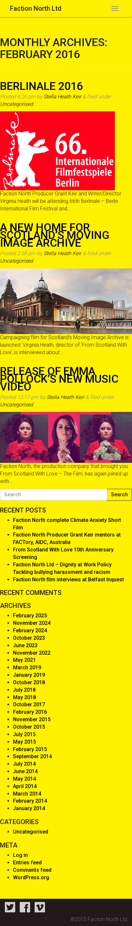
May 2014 (24, 779)
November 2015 (31, 719)
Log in (20, 855)
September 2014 (32, 756)
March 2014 (27, 794)
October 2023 (29, 638)
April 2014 (25, 786)
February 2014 (30, 801)
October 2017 (29, 704)
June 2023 (25, 645)
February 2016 (30, 712)
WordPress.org (31, 877)
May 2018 (24, 697)
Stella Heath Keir (62, 96)
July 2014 (24, 764)
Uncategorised (16, 104)
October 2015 (29, 727)
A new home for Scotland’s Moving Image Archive (54, 235)
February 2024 (30, 630)
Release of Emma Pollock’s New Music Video (59, 378)
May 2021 (24, 660)
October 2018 (29, 682)
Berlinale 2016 (41, 86)
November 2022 (31, 653)
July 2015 (24, 734)
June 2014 (25, 771)
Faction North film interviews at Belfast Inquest (68, 579)
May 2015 (24, 742)
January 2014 (29, 808)
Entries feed (27, 862)
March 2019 (27, 667)
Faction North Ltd (35, 8)
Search (119, 494)
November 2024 (31, 623)
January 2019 (29, 675)
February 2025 (30, 615)
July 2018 (24, 690)
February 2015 (30, 749)
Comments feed (32, 870)
